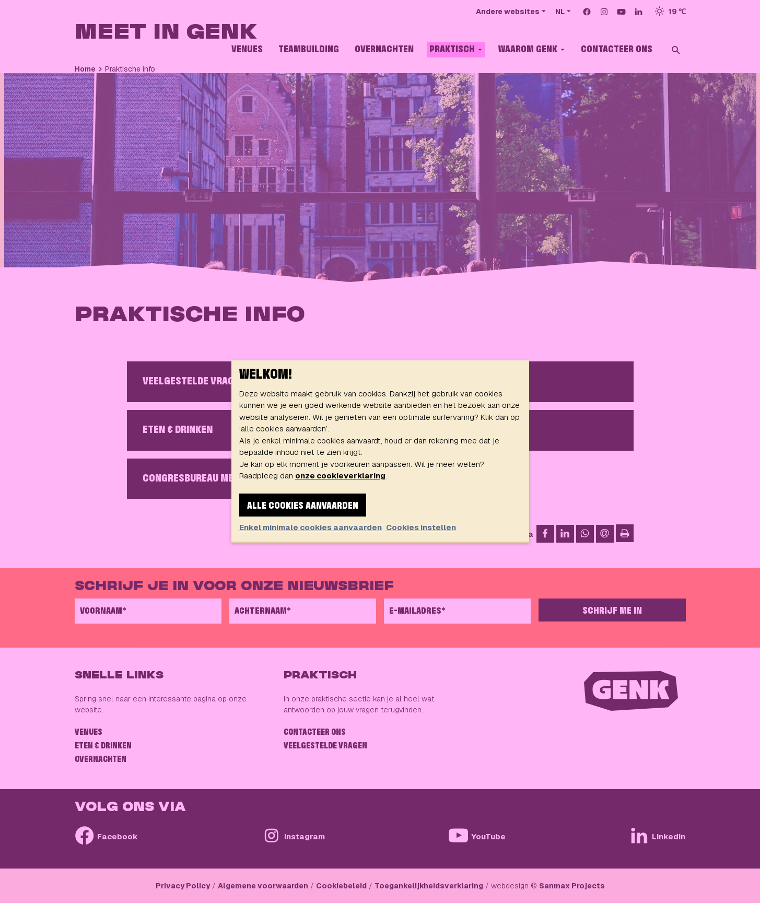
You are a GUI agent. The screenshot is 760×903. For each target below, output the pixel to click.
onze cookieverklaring (340, 475)
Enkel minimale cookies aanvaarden (310, 527)
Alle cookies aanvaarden (302, 506)
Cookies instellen (421, 527)
